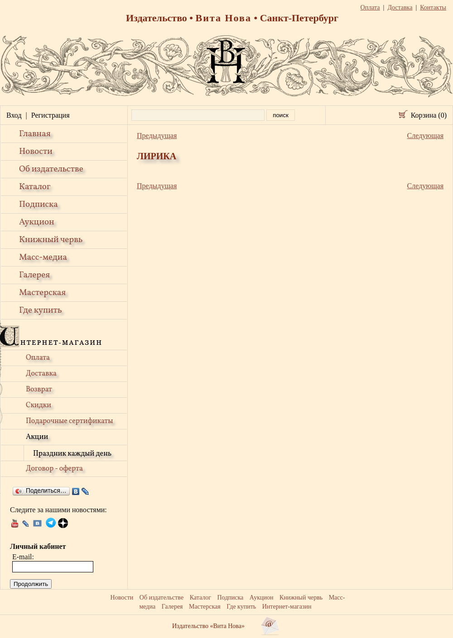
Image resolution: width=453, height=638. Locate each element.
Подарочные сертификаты (69, 421)
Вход (14, 115)
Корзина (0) (429, 115)
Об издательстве (51, 169)
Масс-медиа (43, 257)
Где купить (40, 310)
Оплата (38, 358)
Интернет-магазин (287, 606)
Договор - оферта (54, 469)
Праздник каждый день (72, 454)
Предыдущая (157, 135)
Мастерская (42, 293)
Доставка (41, 374)
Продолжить (31, 584)
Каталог (34, 187)
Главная (35, 134)
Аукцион (36, 222)
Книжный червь (50, 240)
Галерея (34, 275)
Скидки (38, 405)
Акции (37, 437)
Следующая (425, 135)
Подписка (38, 204)
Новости (36, 151)
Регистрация (50, 115)
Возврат (39, 390)
